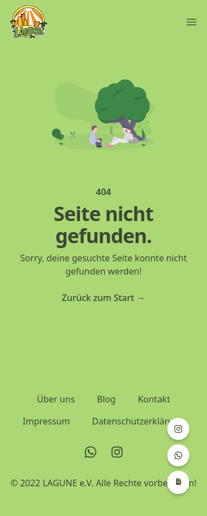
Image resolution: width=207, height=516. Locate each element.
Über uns (56, 399)
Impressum (46, 421)
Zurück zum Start (103, 298)
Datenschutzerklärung (138, 421)
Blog (106, 399)
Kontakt (154, 399)
